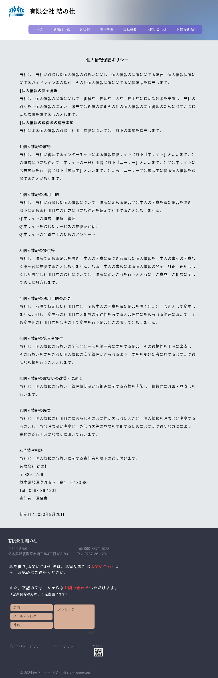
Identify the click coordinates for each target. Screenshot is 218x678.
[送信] (80, 633)
